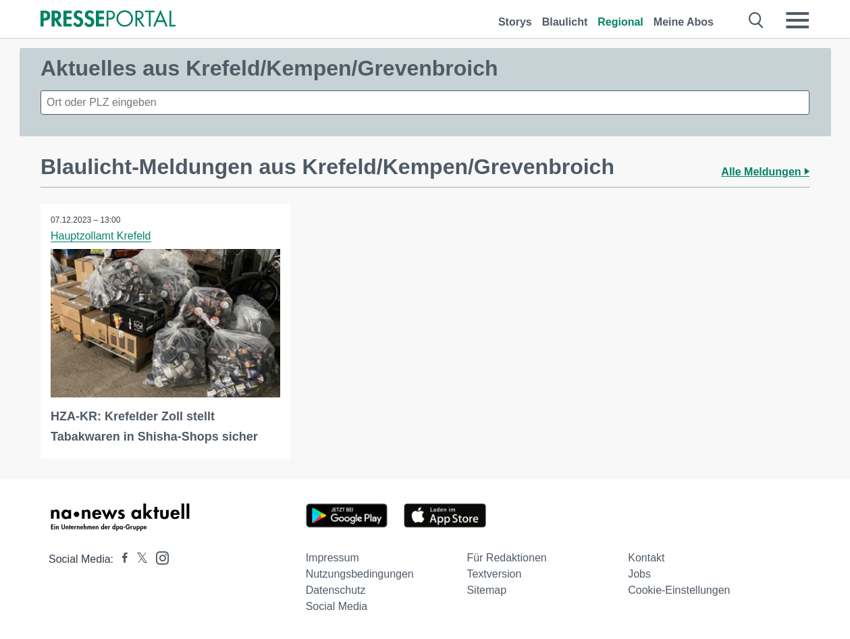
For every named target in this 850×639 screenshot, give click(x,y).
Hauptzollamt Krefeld (101, 236)
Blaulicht (565, 22)
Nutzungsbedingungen (360, 574)
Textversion (494, 574)
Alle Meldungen (765, 171)
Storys (515, 22)
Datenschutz (336, 590)
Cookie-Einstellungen (679, 590)
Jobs (639, 574)
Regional (620, 22)
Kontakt (646, 557)
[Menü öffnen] (797, 20)
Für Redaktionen (506, 557)
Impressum (332, 557)
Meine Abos (684, 22)
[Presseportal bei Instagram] (158, 557)
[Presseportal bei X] (138, 559)
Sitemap (486, 590)
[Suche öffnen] (756, 20)
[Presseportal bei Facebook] (120, 559)
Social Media (337, 606)
